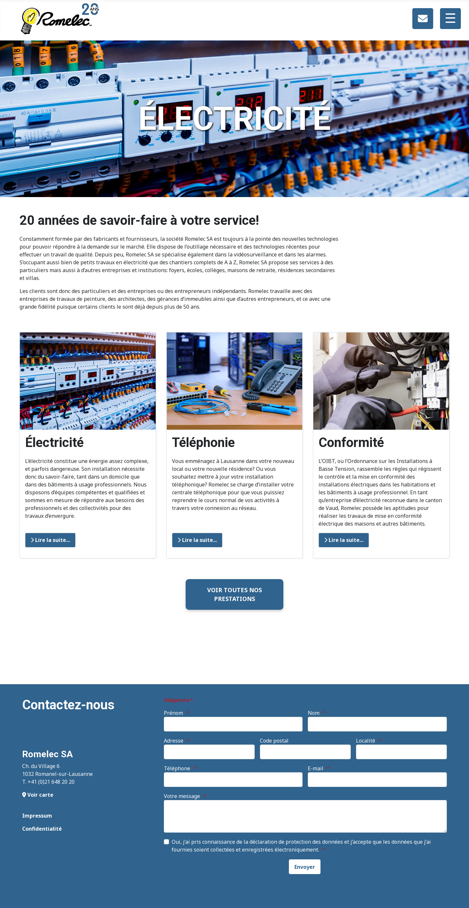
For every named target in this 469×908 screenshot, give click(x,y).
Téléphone (177, 768)
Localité (365, 740)
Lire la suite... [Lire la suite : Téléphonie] (197, 540)
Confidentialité (42, 828)
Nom (314, 712)
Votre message (182, 796)
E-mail (315, 768)
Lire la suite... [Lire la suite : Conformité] (343, 540)
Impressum (37, 815)
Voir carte (37, 794)
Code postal (274, 740)
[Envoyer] (304, 866)
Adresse (173, 740)
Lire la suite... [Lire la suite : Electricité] (50, 540)
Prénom (173, 712)
